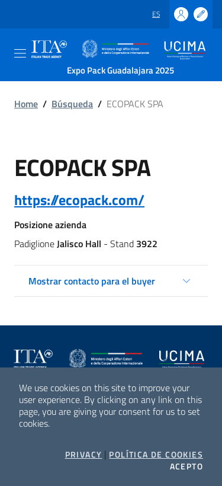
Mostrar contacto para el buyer (91, 281)
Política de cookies (156, 454)
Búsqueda (72, 104)
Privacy (83, 454)
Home (26, 104)
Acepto (186, 466)
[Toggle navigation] (20, 53)
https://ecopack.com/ (79, 199)
